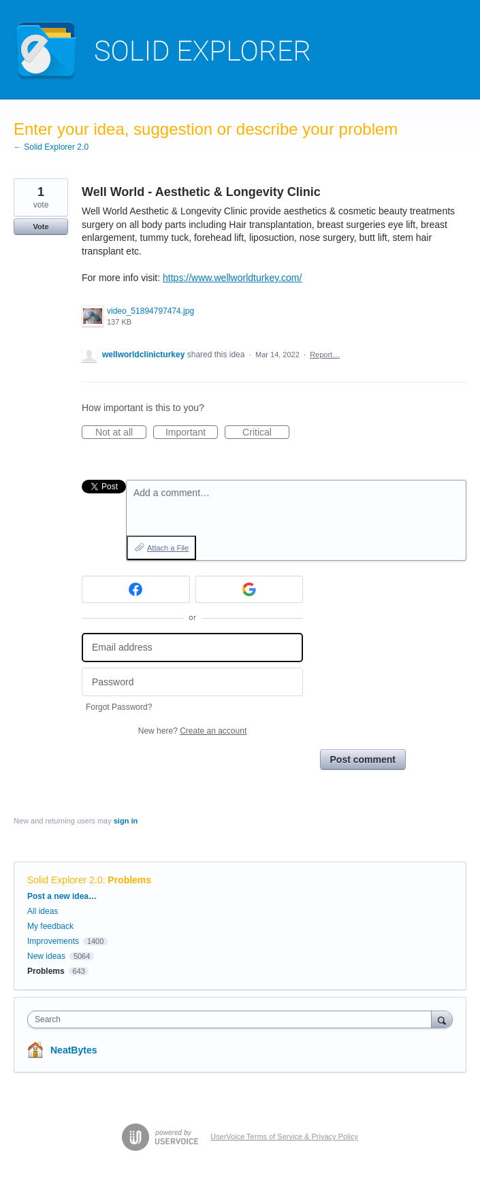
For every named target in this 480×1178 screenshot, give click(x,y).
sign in (126, 821)
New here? (192, 731)
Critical (265, 433)
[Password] (192, 682)
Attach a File (168, 548)
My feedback (50, 926)
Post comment (363, 759)
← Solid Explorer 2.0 (51, 147)
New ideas (46, 956)
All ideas (42, 911)
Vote (40, 227)
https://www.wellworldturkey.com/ (232, 277)
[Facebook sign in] (136, 589)
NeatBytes (73, 1050)
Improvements (53, 941)
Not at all (120, 433)
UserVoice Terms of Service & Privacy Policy (284, 1136)
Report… (325, 354)
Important (191, 433)
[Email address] (192, 647)
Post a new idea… (62, 896)
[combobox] (232, 1019)
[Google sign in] (249, 589)
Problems (129, 879)
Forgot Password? (119, 707)
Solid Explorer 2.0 (65, 879)
